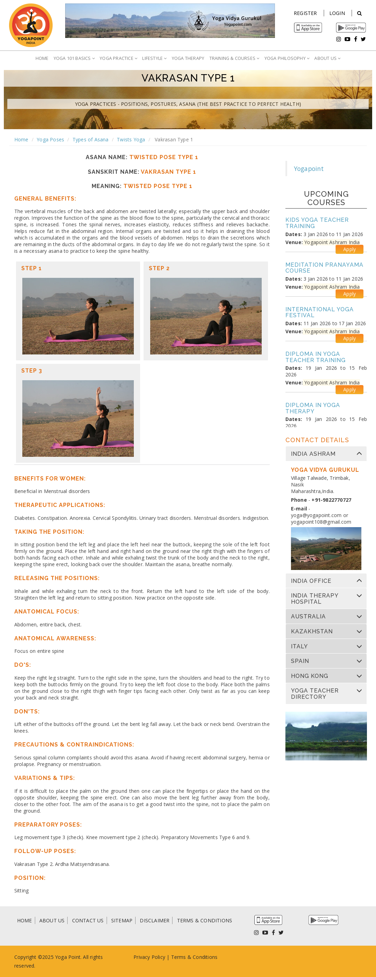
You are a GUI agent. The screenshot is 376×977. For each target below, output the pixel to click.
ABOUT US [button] (327, 58)
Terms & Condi (188, 957)
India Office (311, 581)
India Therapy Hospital (314, 599)
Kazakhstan (312, 631)
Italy (299, 646)
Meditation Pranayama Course (324, 267)
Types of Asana (90, 139)
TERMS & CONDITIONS (204, 920)
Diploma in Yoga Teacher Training (315, 357)
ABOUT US (52, 920)
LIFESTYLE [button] (154, 58)
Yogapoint (309, 168)
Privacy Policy (149, 957)
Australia (308, 616)
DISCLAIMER (154, 920)
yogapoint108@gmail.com (321, 521)
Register (305, 13)
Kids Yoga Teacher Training (317, 223)
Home (21, 139)
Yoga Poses (50, 139)
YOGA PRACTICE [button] (118, 58)
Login (337, 13)
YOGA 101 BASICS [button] (74, 58)
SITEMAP (121, 920)
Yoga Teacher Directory (315, 694)
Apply (349, 249)
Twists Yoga (131, 139)
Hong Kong (309, 676)
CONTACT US (88, 920)
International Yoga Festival (319, 312)
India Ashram (313, 454)
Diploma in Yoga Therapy (312, 408)
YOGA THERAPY (188, 58)
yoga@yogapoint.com (316, 515)
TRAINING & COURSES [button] (234, 58)
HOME (42, 58)
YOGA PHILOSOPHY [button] (286, 58)
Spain (300, 661)
